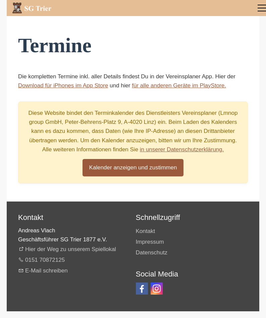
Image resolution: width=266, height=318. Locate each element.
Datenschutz (152, 252)
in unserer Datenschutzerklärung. (182, 149)
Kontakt (145, 231)
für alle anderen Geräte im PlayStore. (179, 85)
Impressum (150, 242)
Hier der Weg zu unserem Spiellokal (70, 249)
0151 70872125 (45, 260)
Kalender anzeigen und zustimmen (133, 167)
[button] (142, 289)
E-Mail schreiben (46, 270)
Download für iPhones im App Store (63, 85)
